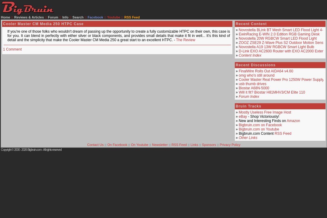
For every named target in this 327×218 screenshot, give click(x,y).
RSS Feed (283, 133)
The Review (185, 40)
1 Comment (12, 49)
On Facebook (117, 145)
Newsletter (160, 145)
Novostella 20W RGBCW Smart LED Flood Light (278, 38)
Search (78, 17)
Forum (53, 17)
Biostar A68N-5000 (254, 88)
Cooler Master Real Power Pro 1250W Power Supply (281, 80)
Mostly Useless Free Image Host (265, 112)
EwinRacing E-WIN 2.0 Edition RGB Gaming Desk (279, 34)
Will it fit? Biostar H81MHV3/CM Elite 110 (272, 92)
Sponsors (209, 145)
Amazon (293, 121)
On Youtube (139, 145)
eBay (243, 116)
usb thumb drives (252, 84)
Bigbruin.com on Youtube (259, 129)
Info (65, 17)
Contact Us (95, 145)
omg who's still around (256, 75)
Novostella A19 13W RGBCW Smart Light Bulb (276, 47)
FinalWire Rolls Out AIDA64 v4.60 (266, 71)
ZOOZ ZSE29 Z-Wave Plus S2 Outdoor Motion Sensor (282, 43)
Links (194, 145)
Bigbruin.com (34, 149)
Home (5, 17)
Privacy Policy (230, 145)
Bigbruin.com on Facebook (260, 125)
